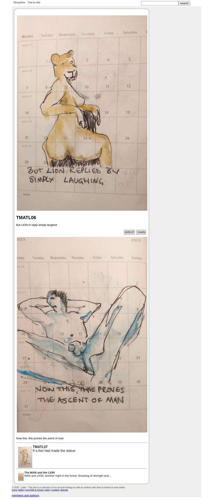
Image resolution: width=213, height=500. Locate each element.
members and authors (25, 495)
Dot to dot (34, 2)
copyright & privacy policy (38, 490)
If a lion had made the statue (46, 449)
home (14, 490)
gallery (21, 490)
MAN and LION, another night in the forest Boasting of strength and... (64, 474)
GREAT (129, 232)
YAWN (141, 232)
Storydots (19, 2)
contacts (55, 490)
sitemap (64, 490)
